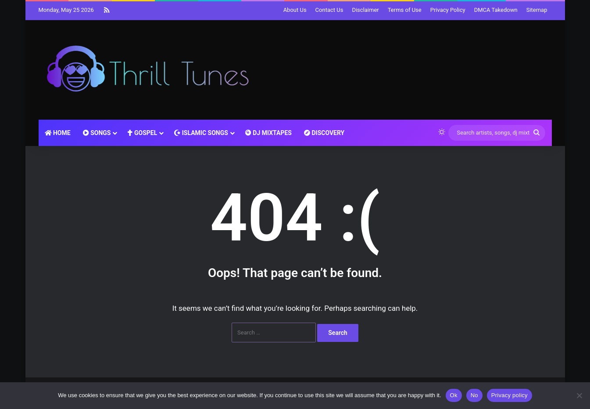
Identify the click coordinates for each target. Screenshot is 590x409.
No (474, 395)
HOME (58, 132)
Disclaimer (365, 10)
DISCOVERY (324, 132)
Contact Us (329, 10)
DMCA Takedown (496, 10)
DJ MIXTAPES (268, 132)
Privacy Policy (447, 10)
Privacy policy (509, 395)
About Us (295, 10)
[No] (579, 395)
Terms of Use (405, 10)
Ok (454, 395)
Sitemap (536, 10)
